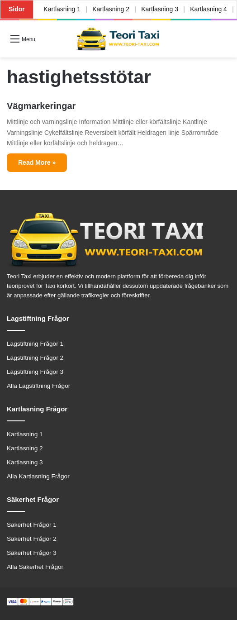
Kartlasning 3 (161, 9)
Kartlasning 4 (210, 9)
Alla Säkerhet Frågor (35, 566)
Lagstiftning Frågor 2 (35, 357)
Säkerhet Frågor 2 (32, 538)
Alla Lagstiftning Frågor (38, 385)
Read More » (37, 162)
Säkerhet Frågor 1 (32, 524)
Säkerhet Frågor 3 (32, 552)
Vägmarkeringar (41, 106)
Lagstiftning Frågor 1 (35, 343)
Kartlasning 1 (62, 9)
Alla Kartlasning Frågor (38, 476)
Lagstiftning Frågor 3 (35, 371)
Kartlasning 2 (111, 9)
